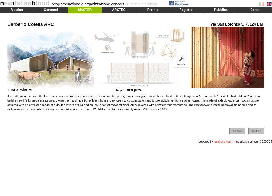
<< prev (237, 131)
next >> (256, 131)
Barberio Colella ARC (30, 24)
